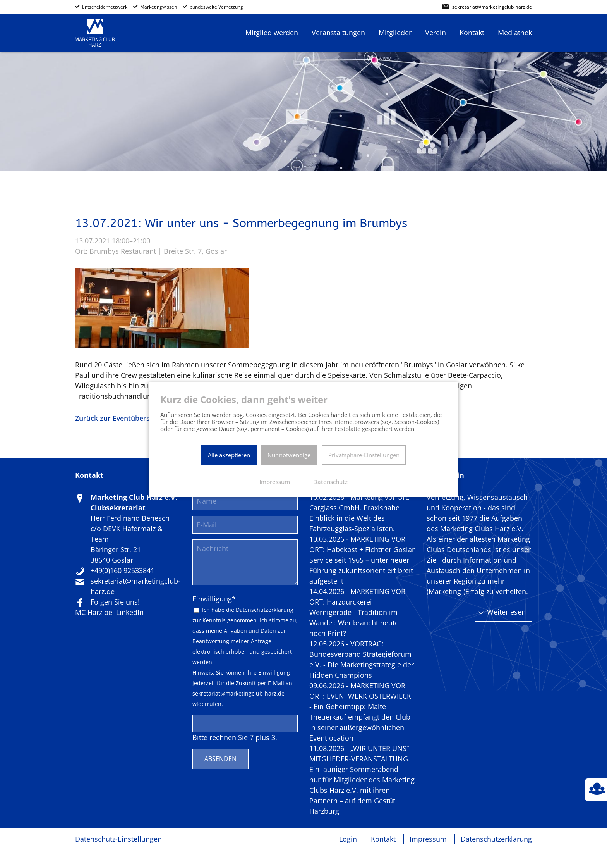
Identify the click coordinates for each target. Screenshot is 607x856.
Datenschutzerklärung (264, 609)
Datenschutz (330, 481)
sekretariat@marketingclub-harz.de (492, 7)
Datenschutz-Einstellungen (118, 839)
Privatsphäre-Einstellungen (364, 455)
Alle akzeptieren (229, 455)
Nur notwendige (288, 455)
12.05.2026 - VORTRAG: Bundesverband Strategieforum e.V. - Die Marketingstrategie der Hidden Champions (361, 659)
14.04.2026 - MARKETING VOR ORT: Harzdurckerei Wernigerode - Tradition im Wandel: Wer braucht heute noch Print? (357, 612)
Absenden (220, 758)
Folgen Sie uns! (115, 601)
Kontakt (383, 839)
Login (348, 839)
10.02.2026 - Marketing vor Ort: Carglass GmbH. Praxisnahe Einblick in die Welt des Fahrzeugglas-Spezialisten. (359, 513)
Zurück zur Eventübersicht (118, 418)
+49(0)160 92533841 (122, 570)
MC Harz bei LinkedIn (109, 612)
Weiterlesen (506, 612)
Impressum (428, 839)
